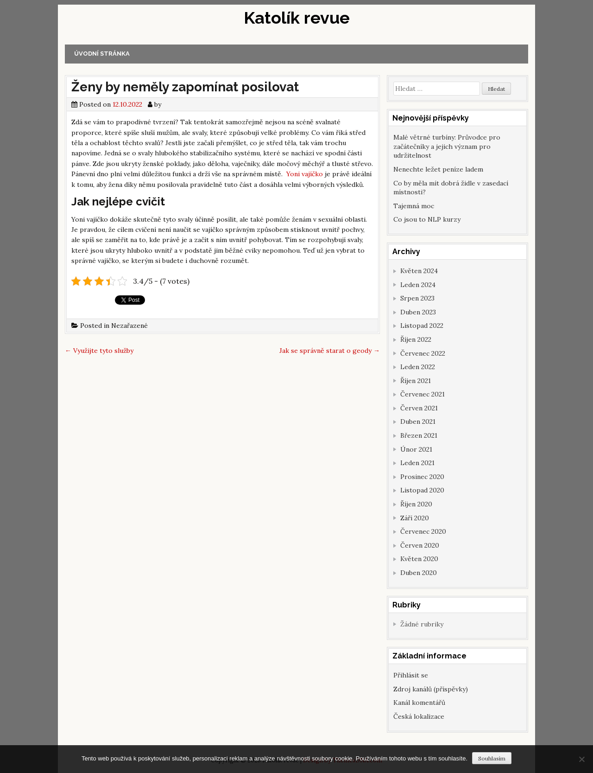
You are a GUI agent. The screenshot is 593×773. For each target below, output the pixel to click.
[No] (581, 759)
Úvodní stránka (102, 53)
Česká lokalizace (418, 716)
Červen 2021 (419, 408)
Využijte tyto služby (99, 350)
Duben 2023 (418, 312)
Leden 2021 (417, 463)
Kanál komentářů (419, 702)
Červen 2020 (419, 545)
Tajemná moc (413, 206)
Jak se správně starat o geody (329, 350)
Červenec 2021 (422, 394)
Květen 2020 (419, 559)
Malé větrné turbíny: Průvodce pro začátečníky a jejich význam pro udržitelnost (446, 146)
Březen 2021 (418, 435)
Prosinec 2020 (422, 477)
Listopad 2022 (421, 325)
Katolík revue (297, 17)
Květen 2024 (419, 271)
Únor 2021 (416, 449)
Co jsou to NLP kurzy (427, 219)
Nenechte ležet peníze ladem (438, 169)
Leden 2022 (417, 367)
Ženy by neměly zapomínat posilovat (185, 87)
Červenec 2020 (423, 531)
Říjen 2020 (416, 504)
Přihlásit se (410, 675)
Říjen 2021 (415, 381)
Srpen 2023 (417, 298)
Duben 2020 (418, 573)
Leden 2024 (417, 285)
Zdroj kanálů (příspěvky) (430, 689)
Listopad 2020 (422, 490)
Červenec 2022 (422, 353)
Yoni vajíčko (304, 174)
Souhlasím (491, 758)
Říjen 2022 (415, 339)
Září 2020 (414, 518)
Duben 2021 (417, 421)
